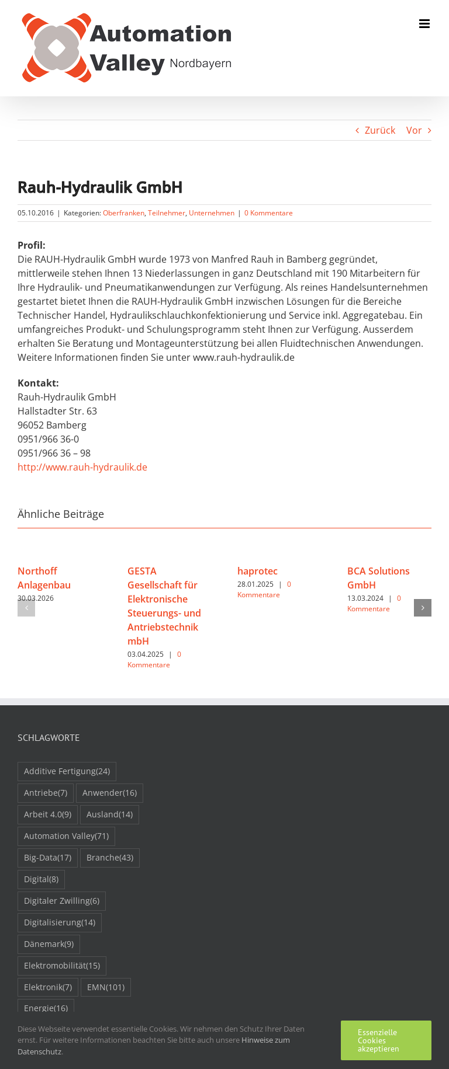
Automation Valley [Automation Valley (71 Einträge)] (66, 836)
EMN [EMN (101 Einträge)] (106, 988)
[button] (26, 608)
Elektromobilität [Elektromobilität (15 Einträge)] (62, 966)
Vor (414, 130)
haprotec (257, 571)
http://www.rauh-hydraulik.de (82, 467)
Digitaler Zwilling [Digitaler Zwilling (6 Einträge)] (61, 901)
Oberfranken (123, 213)
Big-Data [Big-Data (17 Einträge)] (47, 858)
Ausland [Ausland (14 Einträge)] (110, 815)
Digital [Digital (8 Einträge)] (41, 879)
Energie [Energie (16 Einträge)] (46, 1009)
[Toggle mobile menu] (425, 24)
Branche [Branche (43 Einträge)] (110, 858)
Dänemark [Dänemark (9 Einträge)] (49, 944)
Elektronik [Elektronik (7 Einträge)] (48, 988)
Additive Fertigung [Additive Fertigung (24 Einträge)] (67, 771)
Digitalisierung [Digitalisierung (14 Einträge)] (59, 923)
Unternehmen (211, 213)
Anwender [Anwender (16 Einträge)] (109, 793)
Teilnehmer (166, 213)
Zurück (380, 130)
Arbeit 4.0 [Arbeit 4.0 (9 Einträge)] (47, 815)
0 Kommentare (268, 213)
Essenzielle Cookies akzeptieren (378, 1040)
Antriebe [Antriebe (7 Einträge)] (45, 793)
